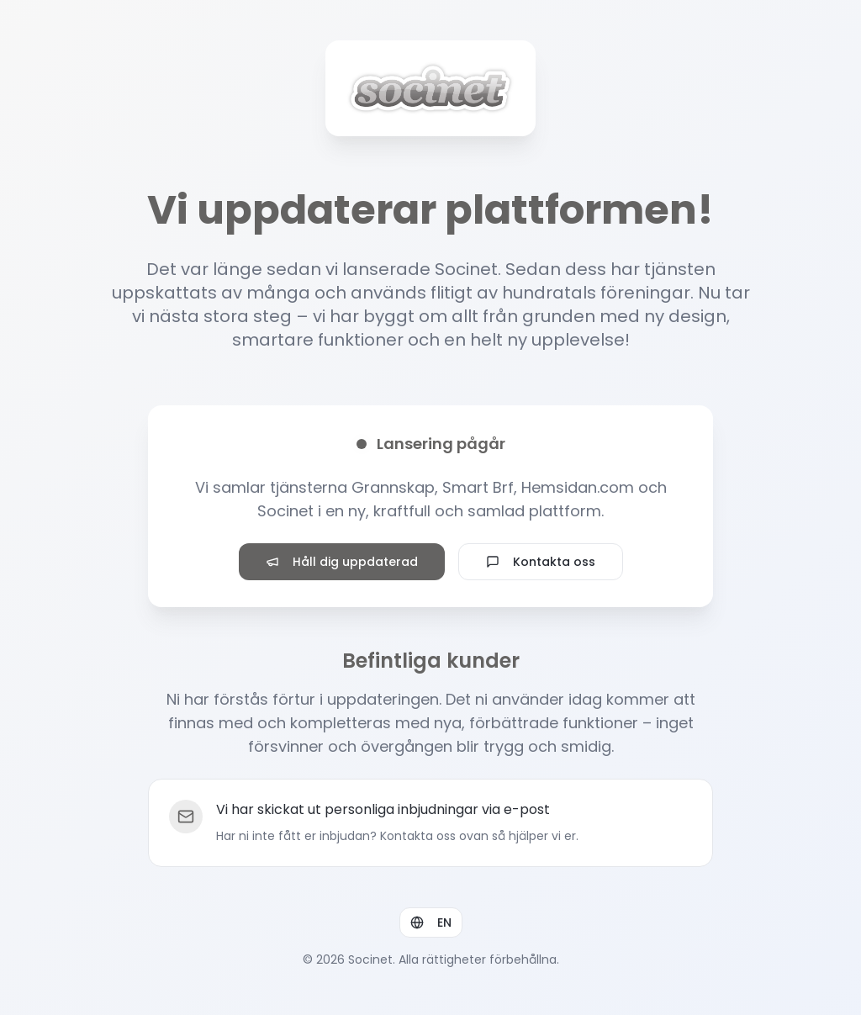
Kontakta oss (540, 561)
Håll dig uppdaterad (342, 561)
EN (431, 922)
